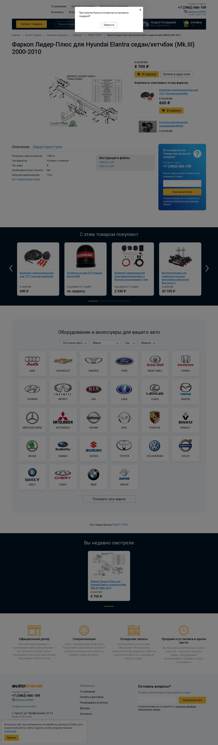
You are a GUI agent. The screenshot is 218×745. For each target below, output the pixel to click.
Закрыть (109, 24)
